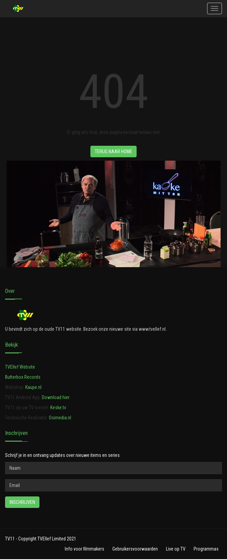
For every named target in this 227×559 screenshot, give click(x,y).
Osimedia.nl (60, 417)
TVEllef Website (20, 367)
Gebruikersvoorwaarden (135, 549)
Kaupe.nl (33, 387)
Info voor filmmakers (84, 549)
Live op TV (176, 549)
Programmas (206, 549)
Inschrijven (22, 502)
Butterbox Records (22, 377)
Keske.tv (58, 407)
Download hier (55, 397)
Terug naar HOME (113, 151)
